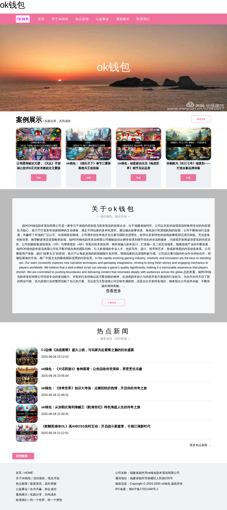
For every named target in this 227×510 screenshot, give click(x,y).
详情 (39, 178)
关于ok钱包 (60, 19)
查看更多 (113, 291)
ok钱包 (12, 5)
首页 (41, 19)
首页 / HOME (24, 472)
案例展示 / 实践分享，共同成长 (36, 494)
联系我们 (143, 19)
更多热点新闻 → (200, 445)
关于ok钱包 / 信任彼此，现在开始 (37, 478)
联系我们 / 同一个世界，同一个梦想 (39, 499)
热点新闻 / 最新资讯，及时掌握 (36, 483)
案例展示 (122, 19)
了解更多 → (113, 303)
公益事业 (102, 19)
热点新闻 (82, 19)
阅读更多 (201, 119)
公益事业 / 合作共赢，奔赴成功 (36, 489)
